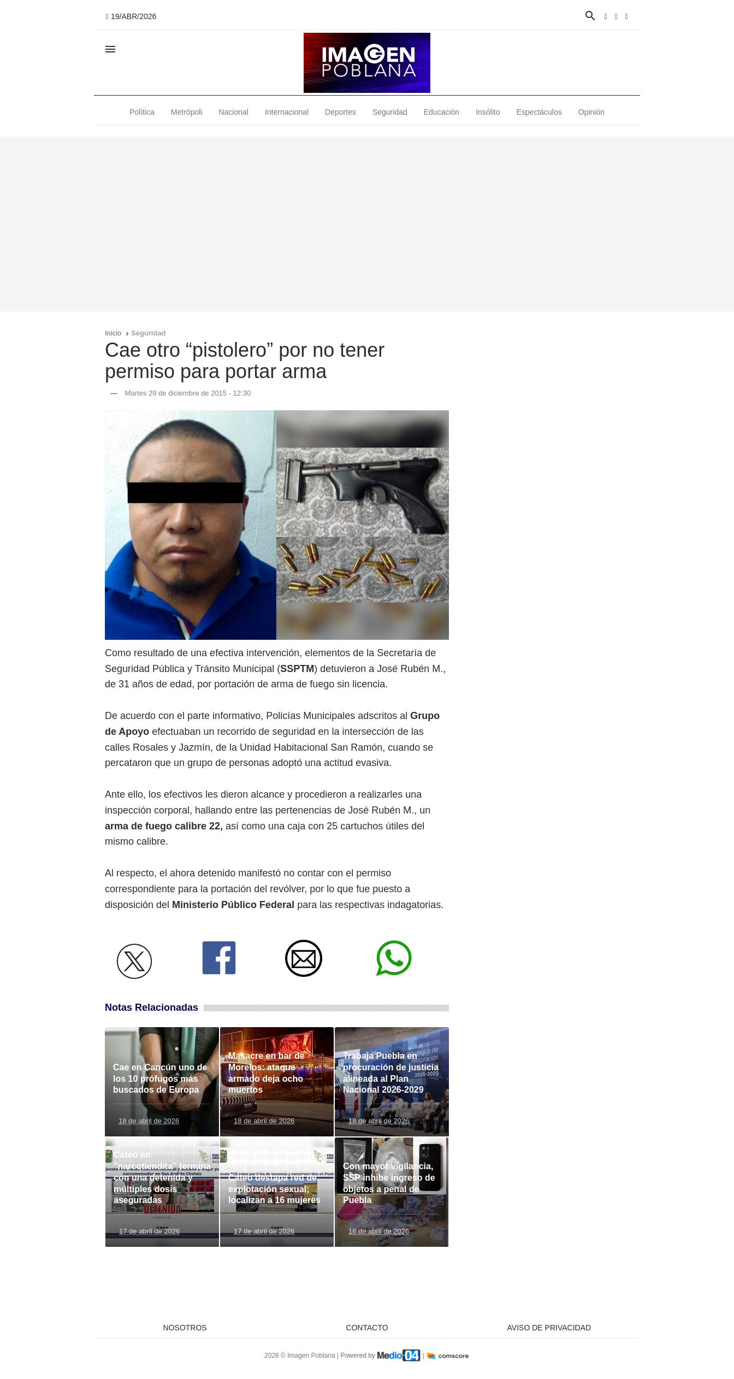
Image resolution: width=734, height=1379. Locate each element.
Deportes (340, 112)
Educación (441, 112)
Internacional (287, 112)
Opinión (591, 112)
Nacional (233, 112)
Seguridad (389, 112)
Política (142, 112)
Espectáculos (539, 112)
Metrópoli (187, 112)
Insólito (488, 112)
